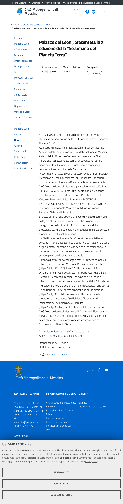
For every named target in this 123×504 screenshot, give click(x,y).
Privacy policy (91, 461)
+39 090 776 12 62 (28, 414)
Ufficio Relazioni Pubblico (58, 422)
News (49, 24)
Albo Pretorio (52, 406)
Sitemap (83, 402)
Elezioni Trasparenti (56, 418)
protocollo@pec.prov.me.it (26, 422)
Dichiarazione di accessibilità (93, 406)
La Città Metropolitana (32, 24)
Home (14, 24)
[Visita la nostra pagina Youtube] (92, 11)
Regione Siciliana (18, 2)
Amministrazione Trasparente (61, 402)
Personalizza (61, 472)
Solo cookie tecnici (61, 495)
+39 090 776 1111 (33, 411)
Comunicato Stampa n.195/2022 (58, 331)
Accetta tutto (61, 483)
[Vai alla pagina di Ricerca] (110, 11)
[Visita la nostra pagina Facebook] (86, 11)
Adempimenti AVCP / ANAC (60, 410)
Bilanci (49, 414)
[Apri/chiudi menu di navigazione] (3, 11)
